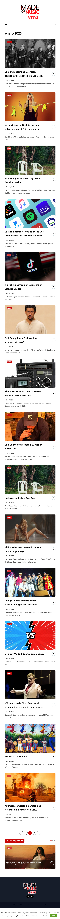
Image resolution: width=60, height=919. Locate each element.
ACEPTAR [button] (53, 916)
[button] (51, 851)
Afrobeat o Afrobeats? (19, 767)
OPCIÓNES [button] (43, 916)
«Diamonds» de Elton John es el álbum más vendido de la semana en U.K (24, 717)
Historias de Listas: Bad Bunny (24, 502)
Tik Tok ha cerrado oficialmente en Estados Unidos (20, 291)
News (9, 149)
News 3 (9, 96)
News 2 (9, 42)
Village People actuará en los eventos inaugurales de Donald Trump (24, 610)
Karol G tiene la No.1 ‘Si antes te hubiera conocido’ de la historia (24, 130)
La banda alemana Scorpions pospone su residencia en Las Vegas (24, 76)
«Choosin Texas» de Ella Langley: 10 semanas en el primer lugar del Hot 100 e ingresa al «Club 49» (24, 874)
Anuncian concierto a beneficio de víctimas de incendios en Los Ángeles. (21, 820)
